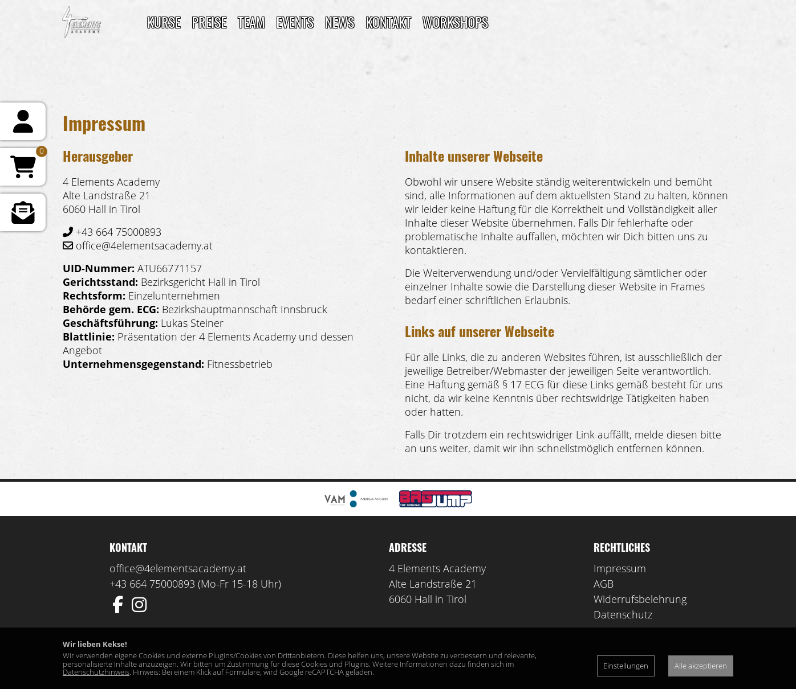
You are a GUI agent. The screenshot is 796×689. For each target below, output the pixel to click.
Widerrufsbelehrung (640, 599)
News (339, 21)
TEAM (251, 21)
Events (295, 21)
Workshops (455, 21)
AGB (604, 583)
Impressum (620, 568)
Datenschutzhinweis (96, 672)
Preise (209, 21)
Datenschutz (623, 614)
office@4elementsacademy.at (177, 568)
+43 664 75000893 (152, 583)
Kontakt (388, 21)
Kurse (163, 21)
